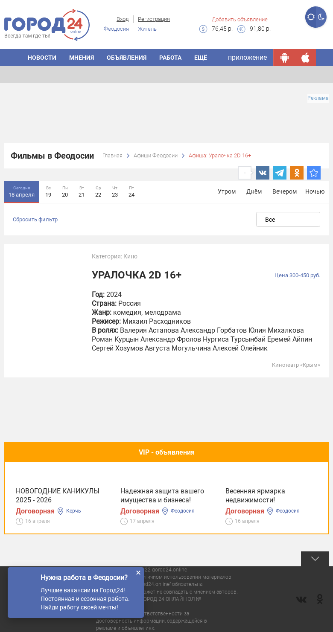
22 (98, 191)
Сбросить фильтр (35, 219)
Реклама (318, 98)
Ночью (314, 191)
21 (82, 191)
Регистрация (154, 19)
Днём (254, 191)
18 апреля (22, 191)
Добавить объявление (240, 19)
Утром (227, 191)
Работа (170, 57)
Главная (112, 155)
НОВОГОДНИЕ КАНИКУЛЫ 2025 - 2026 (57, 495)
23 (115, 191)
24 (131, 191)
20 (65, 191)
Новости (42, 57)
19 (48, 191)
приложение (247, 57)
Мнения (81, 57)
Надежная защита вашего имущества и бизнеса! (162, 495)
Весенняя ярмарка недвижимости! (255, 495)
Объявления (126, 57)
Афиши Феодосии (156, 155)
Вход (123, 19)
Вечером (284, 191)
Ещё (200, 57)
